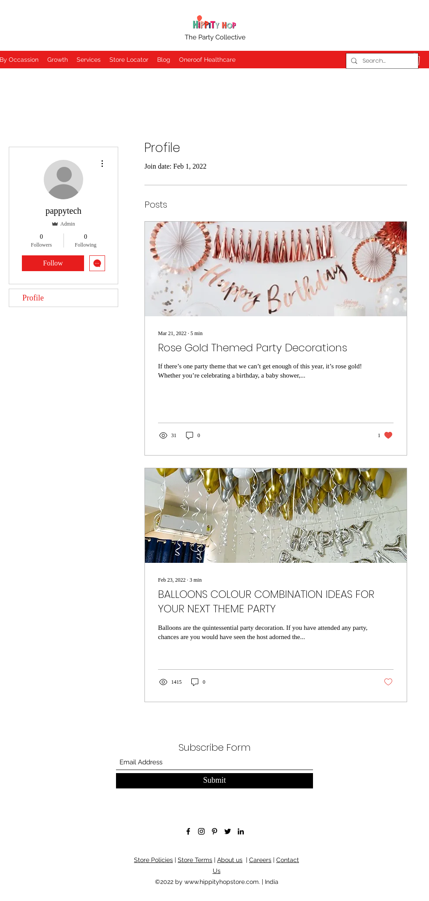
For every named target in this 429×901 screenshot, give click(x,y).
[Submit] (214, 780)
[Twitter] (227, 831)
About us (230, 859)
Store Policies (153, 859)
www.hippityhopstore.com (221, 881)
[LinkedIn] (240, 831)
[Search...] (381, 60)
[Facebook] (188, 831)
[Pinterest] (214, 831)
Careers (260, 859)
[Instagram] (201, 831)
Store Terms (195, 859)
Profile (33, 297)
